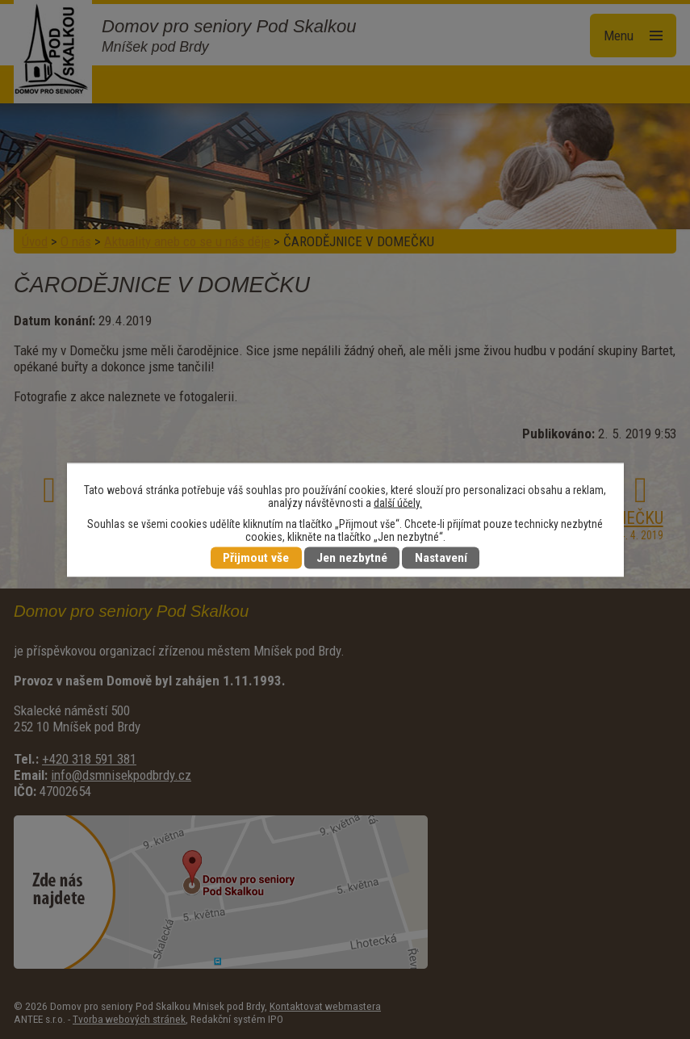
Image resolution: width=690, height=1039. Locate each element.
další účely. (398, 502)
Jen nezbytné (351, 558)
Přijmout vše (256, 558)
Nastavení (441, 558)
